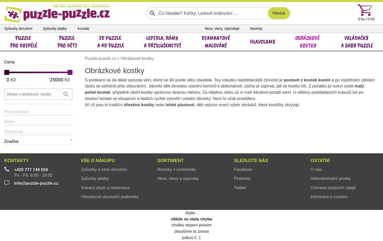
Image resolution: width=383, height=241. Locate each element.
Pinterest (242, 178)
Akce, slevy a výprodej (177, 178)
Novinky (256, 29)
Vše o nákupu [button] (98, 160)
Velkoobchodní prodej (330, 178)
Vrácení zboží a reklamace (105, 187)
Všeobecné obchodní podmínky (110, 196)
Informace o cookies (329, 196)
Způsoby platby (55, 29)
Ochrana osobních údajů (333, 187)
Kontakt (84, 29)
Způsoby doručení (18, 29)
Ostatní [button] (320, 160)
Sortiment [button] (170, 160)
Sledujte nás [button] (251, 160)
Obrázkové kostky (137, 58)
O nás (316, 169)
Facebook (243, 169)
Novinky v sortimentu (176, 169)
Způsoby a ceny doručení (104, 169)
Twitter (240, 187)
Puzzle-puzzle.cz (101, 58)
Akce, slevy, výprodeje (222, 29)
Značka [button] (11, 141)
